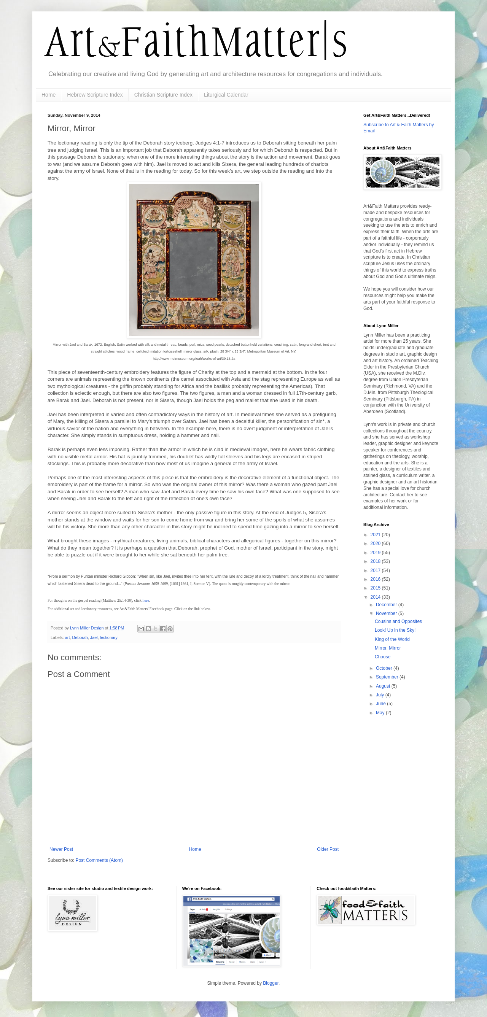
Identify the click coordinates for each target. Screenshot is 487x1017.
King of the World (392, 639)
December (387, 604)
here (145, 600)
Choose (382, 656)
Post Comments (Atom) (99, 860)
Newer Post (61, 849)
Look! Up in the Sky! (395, 630)
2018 (376, 561)
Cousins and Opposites (398, 621)
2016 (376, 579)
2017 (376, 570)
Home (48, 95)
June (381, 703)
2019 (376, 552)
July (380, 695)
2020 (376, 543)
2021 (376, 534)
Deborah (80, 637)
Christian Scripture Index (163, 95)
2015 (376, 588)
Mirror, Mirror (388, 648)
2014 (376, 597)
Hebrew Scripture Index (95, 95)
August (384, 686)
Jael (94, 637)
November (387, 613)
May (381, 712)
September (387, 677)
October (384, 668)
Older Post (328, 849)
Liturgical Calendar (226, 95)
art (67, 637)
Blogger (271, 983)
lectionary (109, 637)
